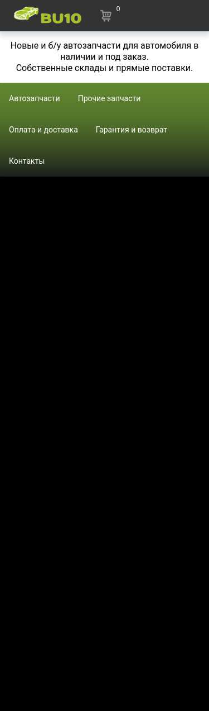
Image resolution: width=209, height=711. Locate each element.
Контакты (27, 161)
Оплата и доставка (43, 129)
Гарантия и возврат (131, 129)
